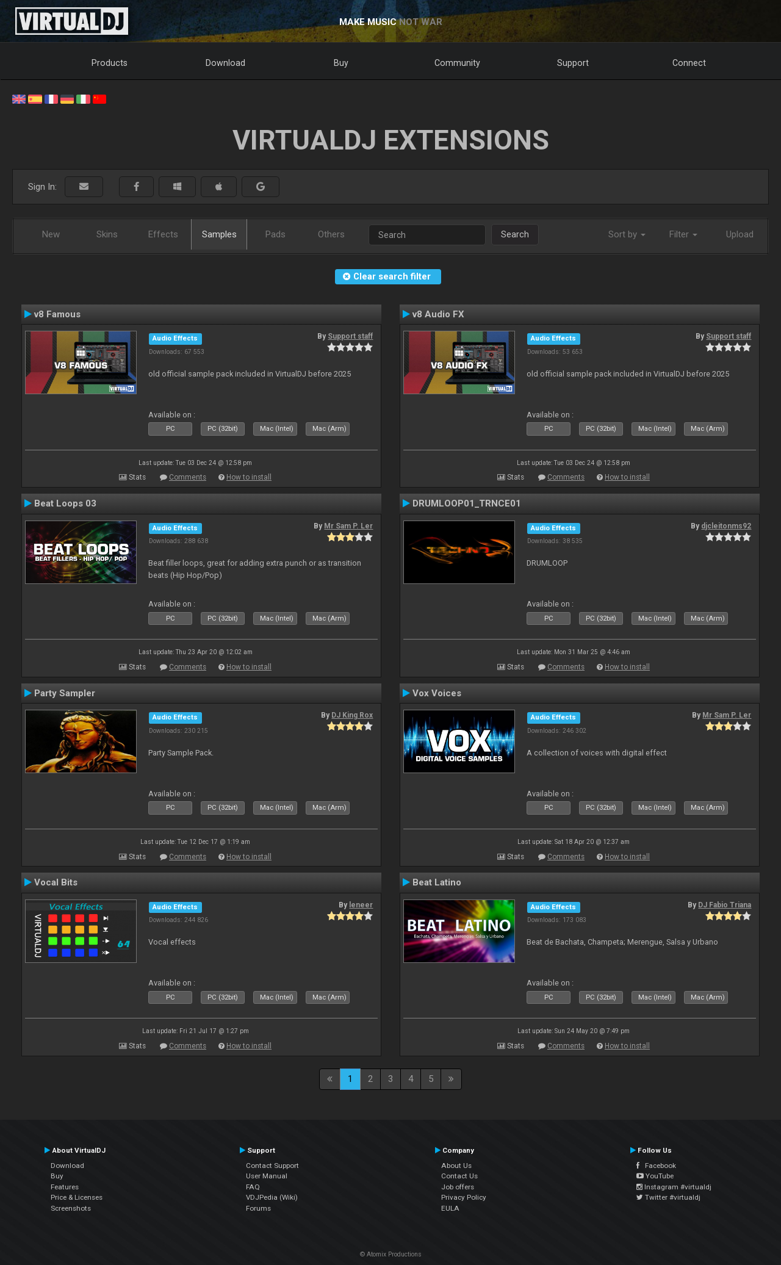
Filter (683, 234)
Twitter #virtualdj (668, 1197)
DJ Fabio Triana (724, 905)
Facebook (656, 1165)
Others (331, 234)
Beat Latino (436, 882)
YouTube (655, 1176)
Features (65, 1187)
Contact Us (459, 1176)
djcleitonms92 (726, 526)
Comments (187, 477)
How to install (249, 477)
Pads (275, 234)
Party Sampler (64, 693)
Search (515, 234)
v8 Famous (57, 314)
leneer (361, 905)
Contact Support (272, 1165)
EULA (450, 1208)
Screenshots (71, 1208)
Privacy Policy (463, 1197)
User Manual (266, 1176)
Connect (689, 63)
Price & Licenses (77, 1197)
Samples (219, 234)
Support (573, 63)
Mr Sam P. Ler (348, 526)
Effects (163, 234)
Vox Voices (436, 693)
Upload (740, 234)
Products (110, 63)
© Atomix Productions (391, 1254)
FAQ (253, 1187)
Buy (341, 63)
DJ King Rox (352, 715)
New (51, 234)
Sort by (627, 234)
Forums (258, 1208)
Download (225, 63)
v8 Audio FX (438, 314)
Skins (107, 234)
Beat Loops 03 (65, 503)
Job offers (457, 1187)
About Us (456, 1165)
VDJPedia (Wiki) (272, 1197)
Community (457, 63)
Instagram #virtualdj (673, 1187)
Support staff (350, 336)
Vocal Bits (55, 882)
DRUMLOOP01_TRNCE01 (466, 503)
